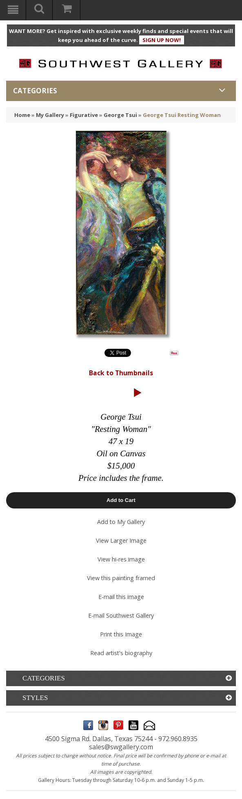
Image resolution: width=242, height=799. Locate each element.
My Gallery (50, 115)
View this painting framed (121, 578)
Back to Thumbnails (121, 372)
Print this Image (121, 634)
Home (22, 115)
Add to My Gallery (121, 522)
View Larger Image (121, 540)
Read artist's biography (121, 653)
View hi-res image (121, 559)
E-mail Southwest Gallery (121, 615)
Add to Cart (121, 500)
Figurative (84, 115)
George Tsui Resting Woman (182, 115)
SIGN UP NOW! (161, 40)
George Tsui (120, 115)
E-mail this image (121, 597)
